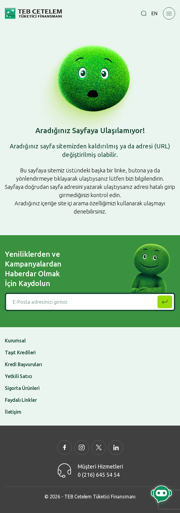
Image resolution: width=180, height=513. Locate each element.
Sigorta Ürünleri (22, 388)
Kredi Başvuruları (23, 364)
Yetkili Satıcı (18, 376)
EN (154, 13)
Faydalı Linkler (21, 400)
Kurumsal (15, 340)
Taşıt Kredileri (20, 352)
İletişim (13, 412)
